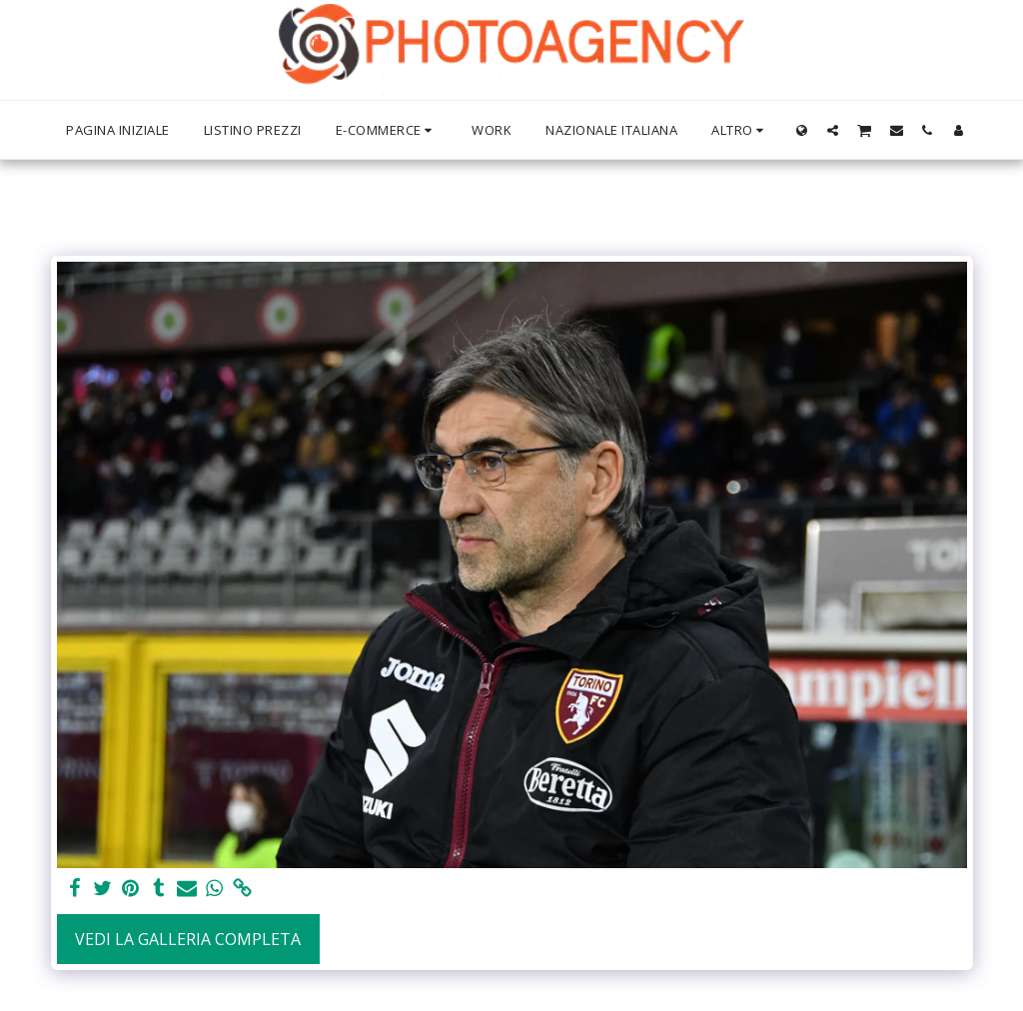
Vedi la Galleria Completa (188, 939)
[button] (832, 130)
